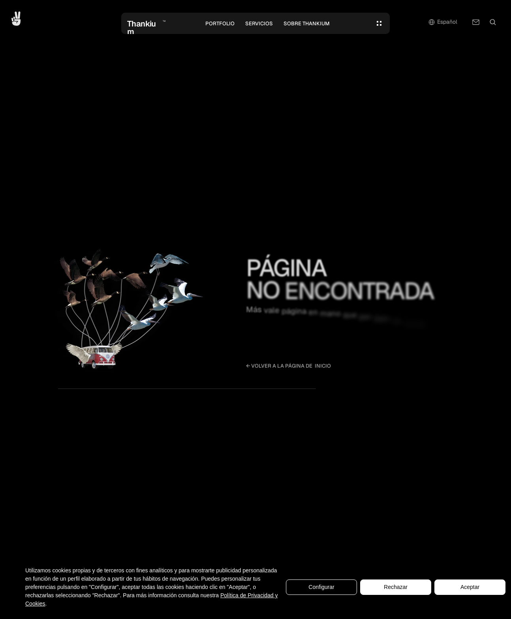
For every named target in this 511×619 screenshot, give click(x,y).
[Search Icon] (493, 22)
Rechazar (396, 588)
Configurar (321, 588)
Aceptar (469, 588)
